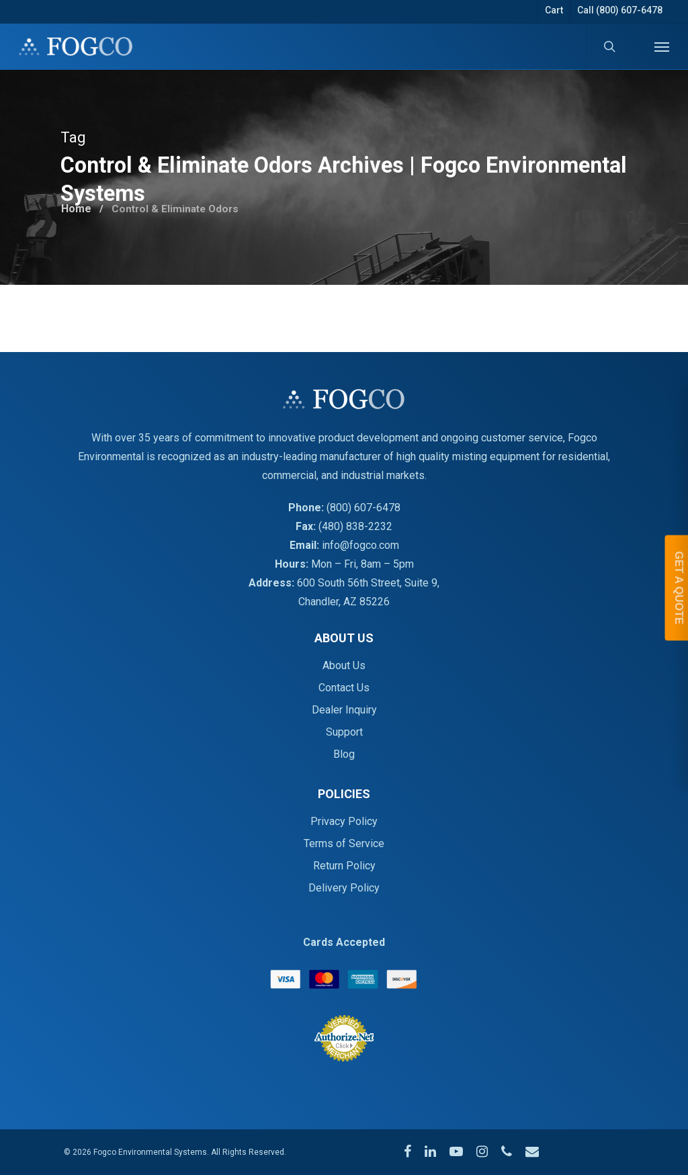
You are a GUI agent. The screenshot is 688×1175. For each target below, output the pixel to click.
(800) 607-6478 (363, 507)
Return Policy (344, 865)
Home (77, 206)
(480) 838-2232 (355, 526)
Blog (344, 754)
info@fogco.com (360, 545)
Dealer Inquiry (344, 709)
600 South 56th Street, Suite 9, (368, 582)
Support (344, 732)
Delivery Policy (344, 887)
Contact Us (344, 687)
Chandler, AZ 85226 (344, 601)
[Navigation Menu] (661, 46)
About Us (344, 665)
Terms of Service (344, 843)
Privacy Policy (344, 821)
